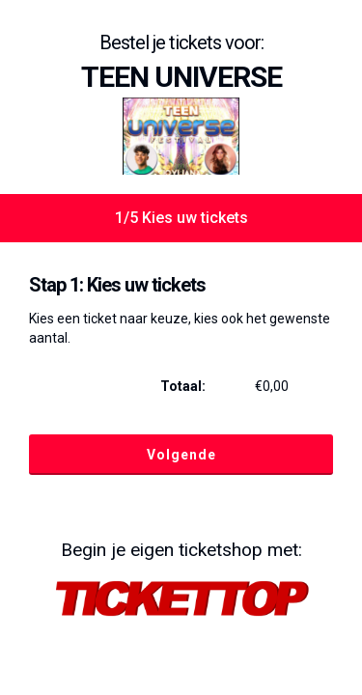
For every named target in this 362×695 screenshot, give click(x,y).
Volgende (181, 454)
